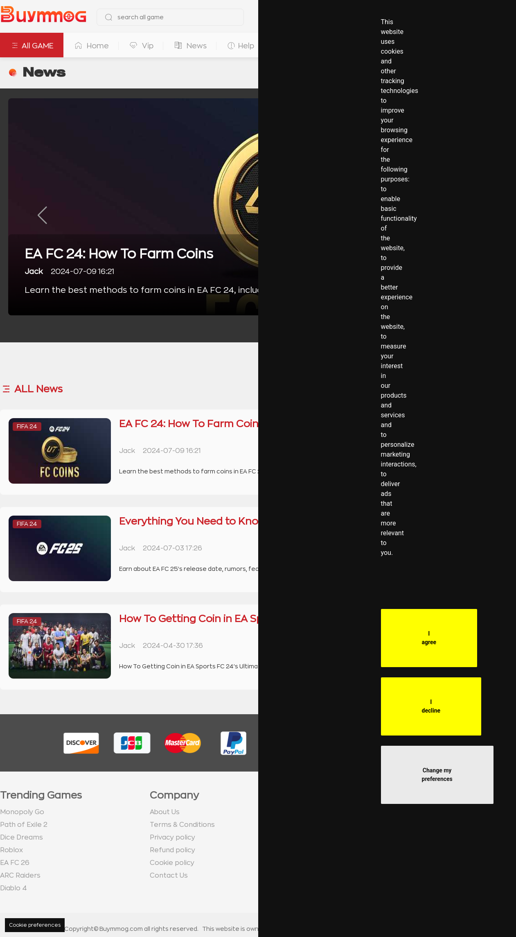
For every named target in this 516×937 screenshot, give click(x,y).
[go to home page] (43, 17)
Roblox (11, 850)
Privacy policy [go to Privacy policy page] (172, 837)
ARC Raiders (20, 875)
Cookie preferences (35, 925)
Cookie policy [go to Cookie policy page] (172, 863)
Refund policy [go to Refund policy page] (172, 850)
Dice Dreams (21, 837)
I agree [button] (429, 637)
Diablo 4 (13, 888)
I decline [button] (431, 706)
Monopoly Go (22, 812)
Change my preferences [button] (437, 774)
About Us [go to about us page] (165, 812)
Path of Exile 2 (23, 825)
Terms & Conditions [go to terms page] (182, 825)
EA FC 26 (14, 863)
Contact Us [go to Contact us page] (169, 875)
